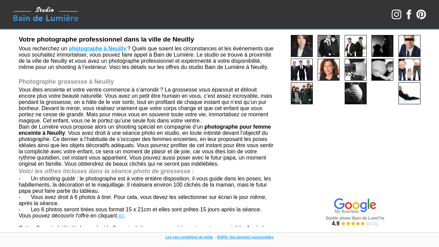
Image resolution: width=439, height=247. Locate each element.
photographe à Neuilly (97, 48)
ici (120, 216)
